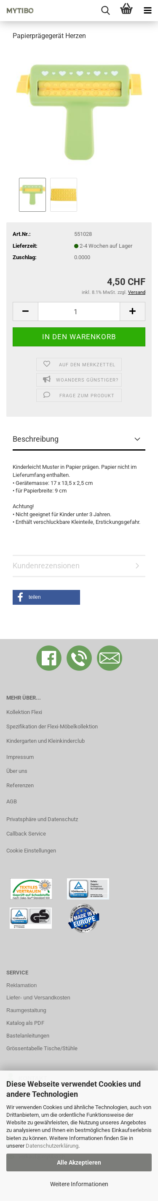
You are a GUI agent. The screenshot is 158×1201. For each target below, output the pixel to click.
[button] (25, 311)
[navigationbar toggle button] (147, 10)
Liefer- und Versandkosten (38, 997)
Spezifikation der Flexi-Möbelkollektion (52, 726)
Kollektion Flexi (24, 712)
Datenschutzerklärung (52, 1146)
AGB (11, 801)
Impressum (20, 757)
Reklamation (21, 985)
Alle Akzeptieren (79, 1162)
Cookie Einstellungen (31, 850)
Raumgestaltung (26, 1010)
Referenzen (20, 785)
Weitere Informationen (79, 1184)
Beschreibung (36, 438)
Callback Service (26, 833)
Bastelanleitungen (27, 1035)
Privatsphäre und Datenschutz (42, 819)
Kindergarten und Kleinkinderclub (45, 741)
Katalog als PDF (25, 1023)
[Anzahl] (79, 311)
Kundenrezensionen (46, 565)
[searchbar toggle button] (105, 10)
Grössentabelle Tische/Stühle (42, 1048)
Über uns (16, 771)
